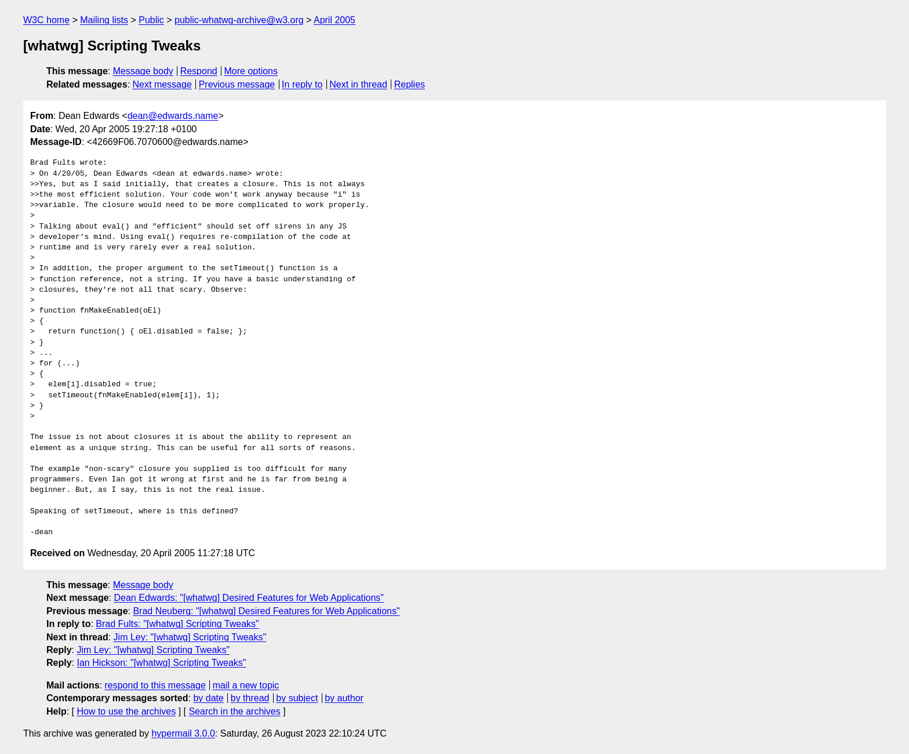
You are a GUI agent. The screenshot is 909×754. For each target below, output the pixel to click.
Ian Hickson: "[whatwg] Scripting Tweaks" (161, 663)
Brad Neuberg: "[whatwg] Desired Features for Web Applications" (266, 611)
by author (344, 698)
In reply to (302, 84)
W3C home (46, 20)
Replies (409, 84)
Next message (162, 84)
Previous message (237, 84)
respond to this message (154, 685)
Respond (198, 71)
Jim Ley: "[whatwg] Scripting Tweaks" (190, 637)
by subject (297, 698)
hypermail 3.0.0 (182, 733)
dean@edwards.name (173, 116)
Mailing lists (104, 20)
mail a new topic (246, 685)
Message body (143, 71)
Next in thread (358, 84)
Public (151, 20)
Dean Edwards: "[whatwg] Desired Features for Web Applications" (249, 598)
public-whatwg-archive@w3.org (239, 20)
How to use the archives (126, 711)
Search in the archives (234, 711)
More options (251, 71)
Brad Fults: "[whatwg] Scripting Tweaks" (177, 624)
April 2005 (334, 20)
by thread (250, 698)
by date (208, 698)
